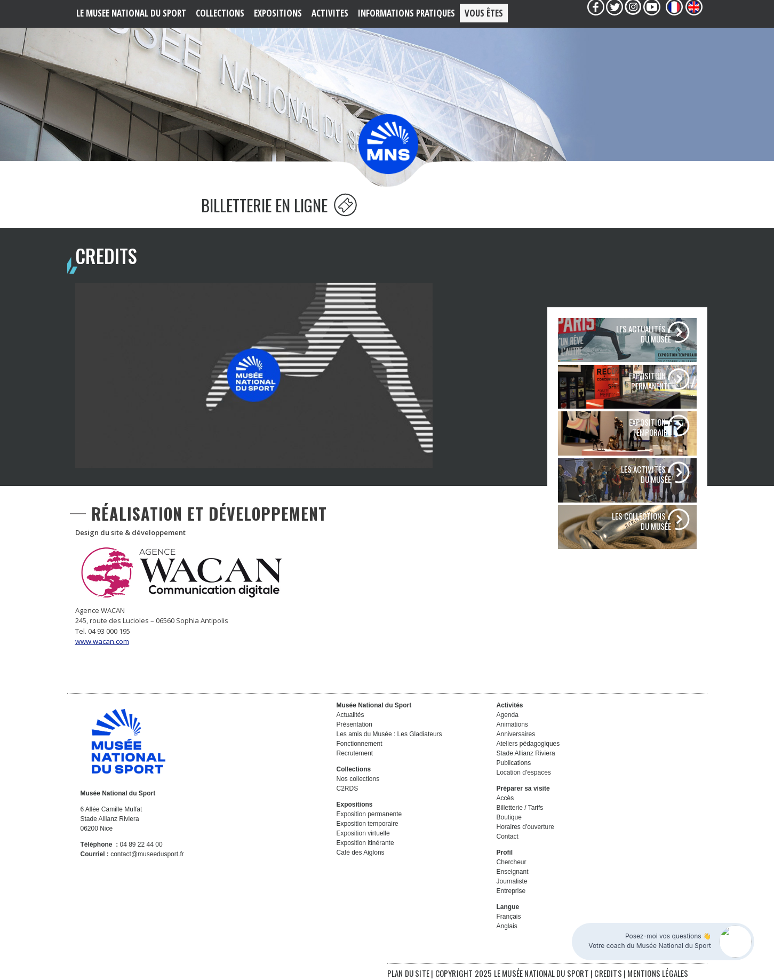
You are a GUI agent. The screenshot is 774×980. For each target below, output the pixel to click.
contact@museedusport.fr (147, 854)
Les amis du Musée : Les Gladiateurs (389, 734)
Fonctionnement (359, 743)
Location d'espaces (524, 772)
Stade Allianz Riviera (526, 753)
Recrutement (355, 753)
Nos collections (358, 779)
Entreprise (511, 891)
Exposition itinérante (365, 843)
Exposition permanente (369, 814)
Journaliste (512, 881)
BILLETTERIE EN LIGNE (279, 205)
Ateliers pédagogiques (528, 743)
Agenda (507, 715)
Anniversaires (516, 734)
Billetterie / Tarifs (520, 807)
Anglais (507, 926)
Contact (507, 836)
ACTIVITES (330, 13)
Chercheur (511, 862)
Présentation (354, 724)
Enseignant (513, 871)
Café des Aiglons (361, 852)
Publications (514, 763)
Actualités (350, 715)
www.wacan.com (102, 641)
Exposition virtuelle (363, 833)
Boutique (509, 817)
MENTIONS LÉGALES (657, 973)
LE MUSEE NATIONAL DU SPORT (131, 13)
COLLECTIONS (220, 13)
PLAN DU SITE (408, 973)
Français (509, 916)
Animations (512, 724)
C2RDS (347, 788)
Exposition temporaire (367, 823)
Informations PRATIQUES (406, 13)
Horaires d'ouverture (525, 827)
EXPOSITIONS (278, 13)
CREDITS (609, 973)
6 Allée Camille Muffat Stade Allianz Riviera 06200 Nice (111, 819)
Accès (505, 798)
